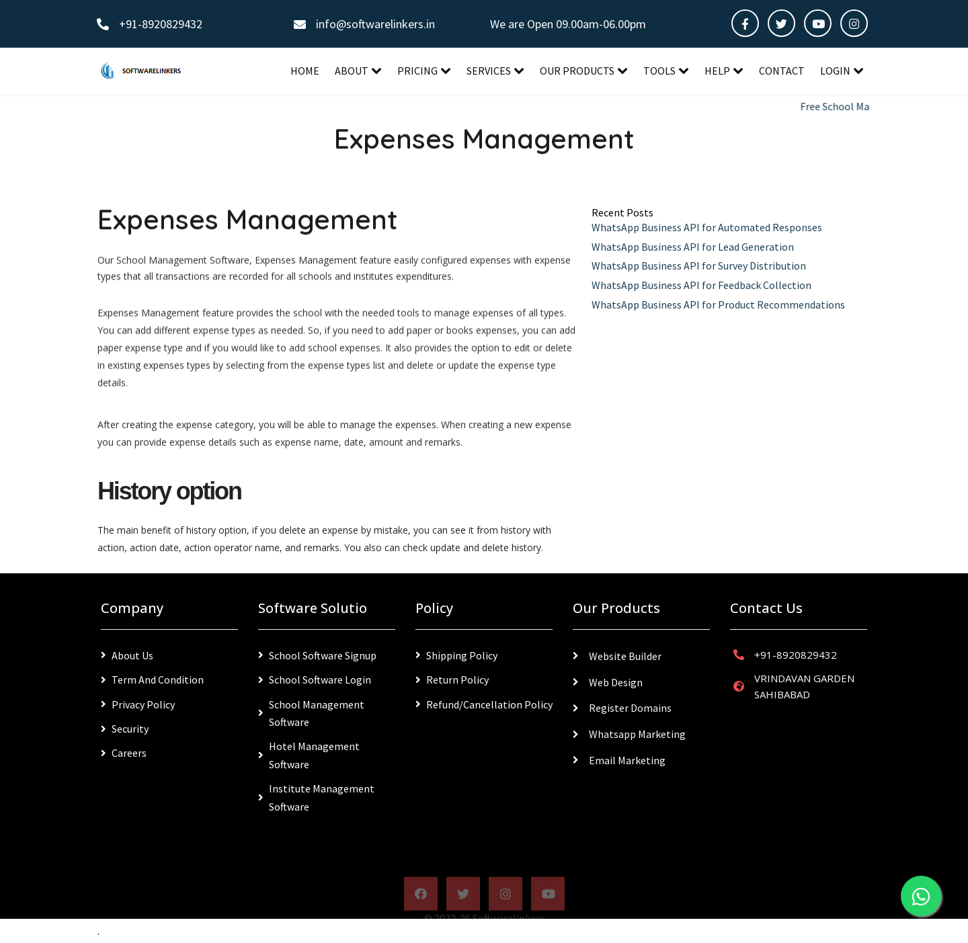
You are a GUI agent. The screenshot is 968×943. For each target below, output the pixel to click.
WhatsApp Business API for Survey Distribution (699, 265)
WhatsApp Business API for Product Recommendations (718, 304)
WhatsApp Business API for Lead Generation (693, 246)
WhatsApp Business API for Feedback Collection (701, 285)
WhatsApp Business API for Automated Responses (707, 227)
